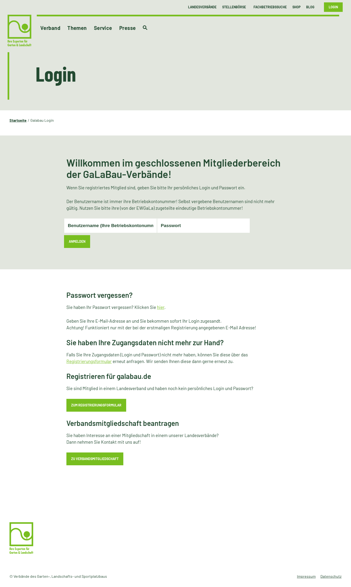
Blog (310, 7)
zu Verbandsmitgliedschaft (95, 459)
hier (160, 307)
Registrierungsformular (89, 361)
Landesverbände (202, 7)
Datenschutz (331, 576)
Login (333, 7)
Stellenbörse (234, 7)
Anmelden (77, 241)
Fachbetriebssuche (270, 7)
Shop (296, 7)
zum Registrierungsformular (96, 405)
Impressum (306, 576)
